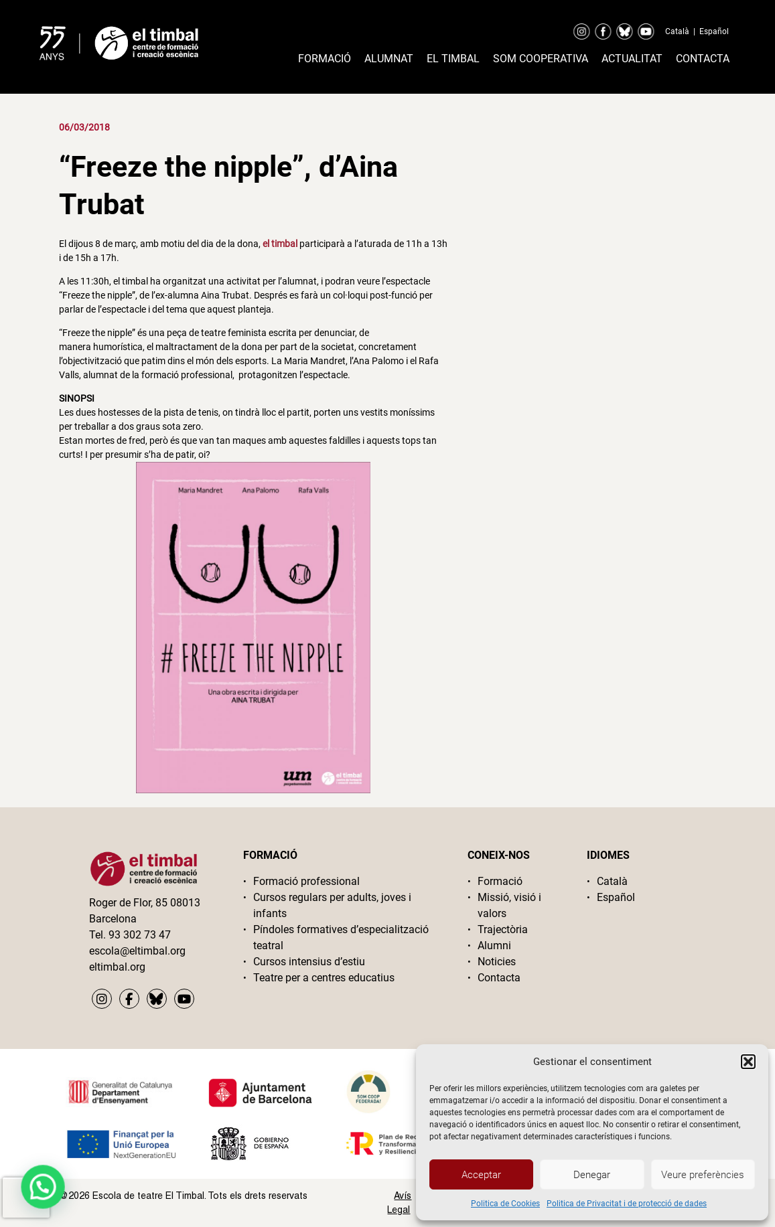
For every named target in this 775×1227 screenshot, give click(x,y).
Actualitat (632, 58)
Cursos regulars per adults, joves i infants (332, 905)
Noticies (497, 961)
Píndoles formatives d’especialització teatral (341, 937)
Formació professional (306, 881)
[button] (748, 1061)
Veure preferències (702, 1175)
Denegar (591, 1175)
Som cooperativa (540, 58)
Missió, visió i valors (509, 905)
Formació (324, 58)
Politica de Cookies (505, 1203)
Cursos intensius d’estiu (309, 961)
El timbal (453, 58)
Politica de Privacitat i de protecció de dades (627, 1203)
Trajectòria (503, 929)
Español (714, 31)
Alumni (494, 945)
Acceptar (481, 1175)
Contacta (702, 58)
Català (677, 31)
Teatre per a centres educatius (324, 977)
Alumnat (388, 58)
